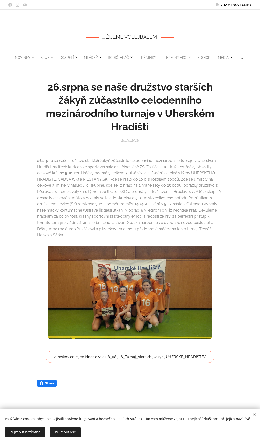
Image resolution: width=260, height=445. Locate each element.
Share (47, 383)
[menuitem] (68, 58)
